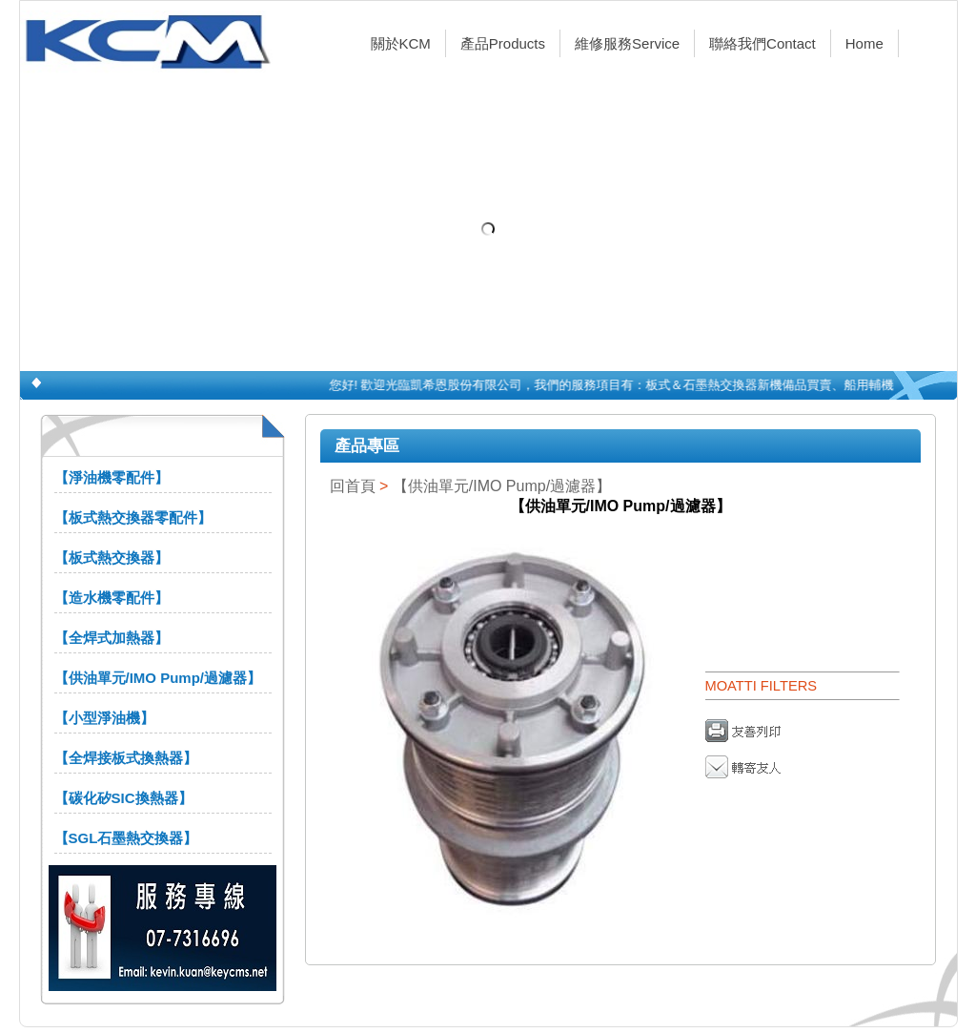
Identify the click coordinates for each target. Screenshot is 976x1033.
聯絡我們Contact (762, 43)
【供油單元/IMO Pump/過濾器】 (158, 678)
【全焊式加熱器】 (111, 638)
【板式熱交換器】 (111, 557)
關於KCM (401, 43)
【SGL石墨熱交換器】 (126, 838)
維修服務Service (627, 43)
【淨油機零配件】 (111, 477)
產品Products (502, 43)
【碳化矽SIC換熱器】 (123, 798)
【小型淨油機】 (104, 718)
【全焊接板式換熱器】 (125, 758)
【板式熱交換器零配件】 (133, 517)
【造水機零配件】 (111, 597)
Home (864, 43)
